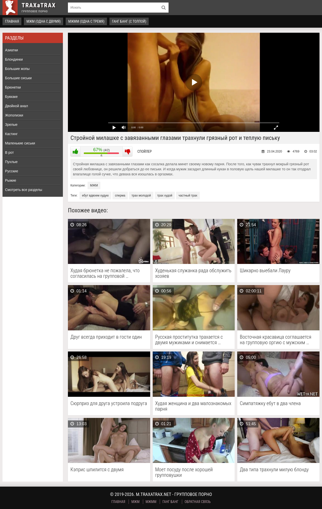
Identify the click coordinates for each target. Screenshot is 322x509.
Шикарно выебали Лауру (265, 270)
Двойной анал (16, 106)
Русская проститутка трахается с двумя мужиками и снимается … (189, 339)
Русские (11, 171)
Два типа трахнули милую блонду (274, 470)
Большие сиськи (18, 78)
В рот (9, 152)
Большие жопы (17, 69)
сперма (120, 195)
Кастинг (11, 134)
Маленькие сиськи (20, 143)
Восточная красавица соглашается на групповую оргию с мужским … (275, 339)
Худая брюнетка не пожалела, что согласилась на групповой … (105, 273)
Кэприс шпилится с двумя (97, 470)
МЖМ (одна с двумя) (43, 21)
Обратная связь (198, 502)
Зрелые (11, 125)
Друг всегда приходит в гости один (106, 337)
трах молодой (141, 195)
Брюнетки (13, 87)
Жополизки (14, 115)
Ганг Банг (171, 502)
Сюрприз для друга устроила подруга (108, 403)
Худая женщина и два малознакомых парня (193, 406)
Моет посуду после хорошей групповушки (184, 472)
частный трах (188, 195)
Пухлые (11, 162)
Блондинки (14, 59)
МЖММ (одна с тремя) (86, 21)
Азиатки (11, 50)
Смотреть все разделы (23, 190)
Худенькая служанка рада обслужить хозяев (193, 273)
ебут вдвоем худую (95, 195)
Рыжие (10, 180)
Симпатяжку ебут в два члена (270, 403)
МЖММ (151, 502)
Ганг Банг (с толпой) (129, 21)
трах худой (164, 195)
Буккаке (11, 97)
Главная (12, 21)
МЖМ (94, 185)
